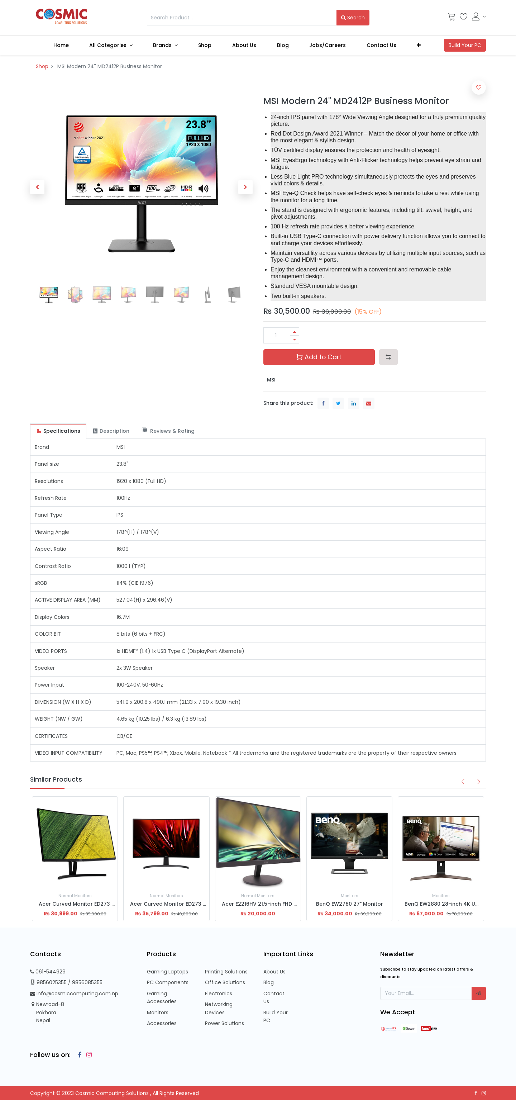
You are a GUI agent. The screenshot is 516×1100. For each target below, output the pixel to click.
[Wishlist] (464, 18)
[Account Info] (479, 16)
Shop (42, 66)
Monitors (157, 1012)
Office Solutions (225, 982)
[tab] (58, 431)
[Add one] (294, 331)
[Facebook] (77, 1055)
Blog (268, 982)
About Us (274, 971)
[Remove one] (294, 339)
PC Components (167, 982)
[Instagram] (87, 1055)
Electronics (218, 993)
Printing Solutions (226, 971)
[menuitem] (61, 45)
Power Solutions (224, 1023)
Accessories (162, 1023)
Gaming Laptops (167, 971)
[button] (419, 45)
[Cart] (451, 18)
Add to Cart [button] (318, 357)
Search (353, 17)
